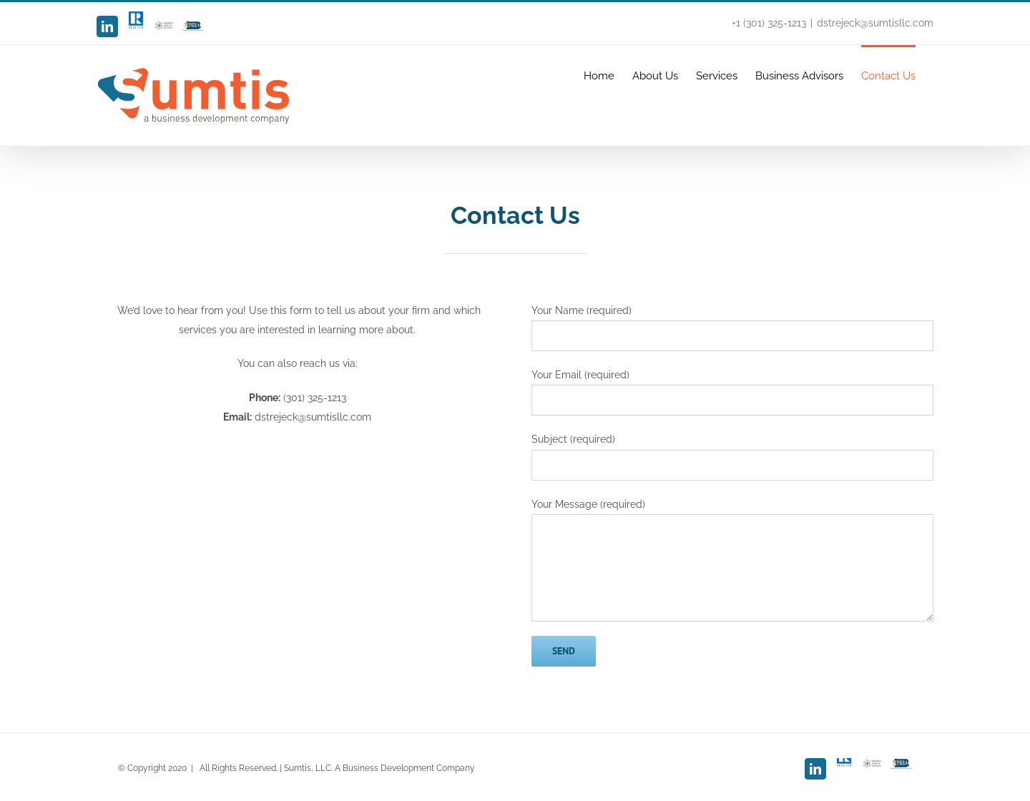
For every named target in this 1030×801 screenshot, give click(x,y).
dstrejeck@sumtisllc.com (875, 23)
